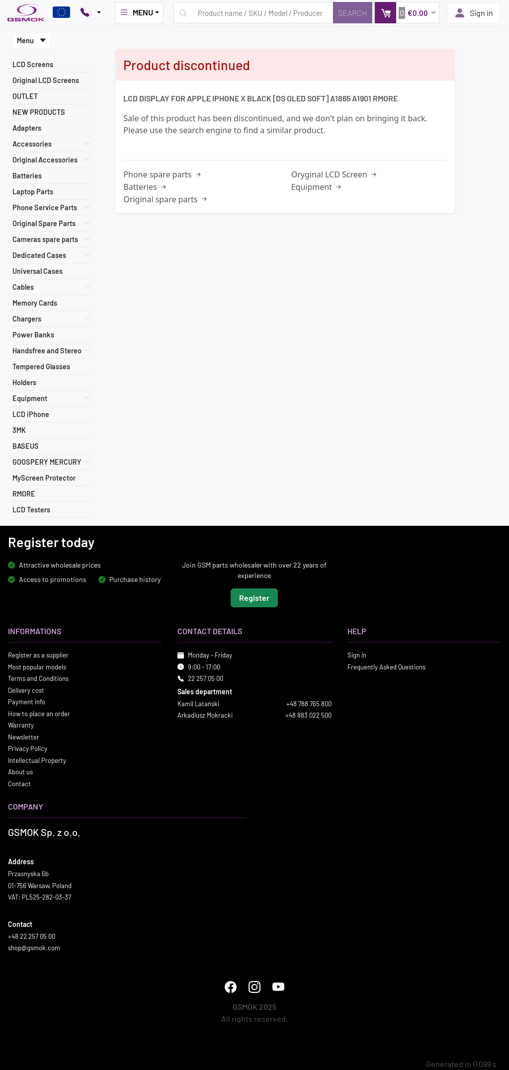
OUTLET (25, 96)
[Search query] (253, 12)
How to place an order (39, 713)
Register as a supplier (38, 655)
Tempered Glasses (41, 366)
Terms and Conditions (38, 678)
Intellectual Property (37, 760)
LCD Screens (32, 64)
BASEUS (25, 446)
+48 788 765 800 (309, 703)
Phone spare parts (162, 174)
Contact (19, 783)
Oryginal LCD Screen (334, 174)
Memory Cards (34, 303)
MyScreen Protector (44, 478)
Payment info (26, 702)
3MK (19, 430)
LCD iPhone (30, 414)
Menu (31, 40)
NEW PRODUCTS (38, 112)
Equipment (317, 186)
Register (254, 597)
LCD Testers (31, 509)
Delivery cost (26, 690)
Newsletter (23, 737)
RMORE (23, 494)
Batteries (27, 175)
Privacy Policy (27, 748)
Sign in (473, 13)
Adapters (26, 128)
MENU (136, 12)
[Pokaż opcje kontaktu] (90, 12)
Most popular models (37, 666)
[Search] (352, 12)
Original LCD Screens (45, 80)
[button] (406, 12)
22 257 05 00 (205, 678)
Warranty (21, 725)
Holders (24, 382)
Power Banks (33, 334)
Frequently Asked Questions (386, 666)
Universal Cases (37, 271)
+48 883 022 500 (308, 715)
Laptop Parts (32, 191)
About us (20, 772)
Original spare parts (165, 199)
